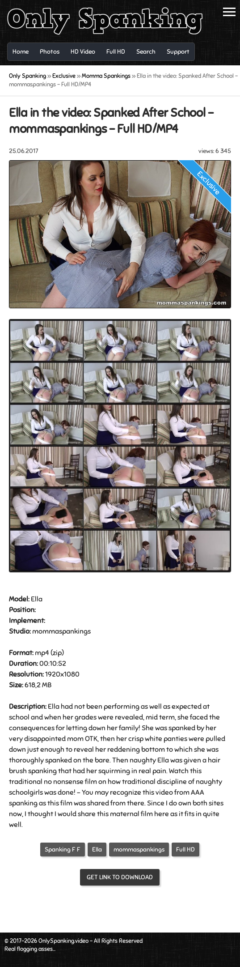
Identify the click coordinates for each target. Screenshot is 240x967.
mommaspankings (139, 849)
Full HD (185, 849)
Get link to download (120, 877)
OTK (91, 738)
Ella (97, 849)
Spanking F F (62, 849)
